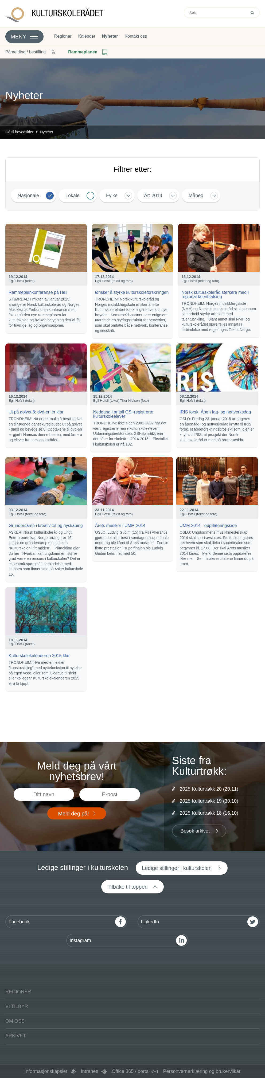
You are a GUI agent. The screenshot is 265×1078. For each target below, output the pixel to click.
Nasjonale (28, 195)
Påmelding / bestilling (25, 52)
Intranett (90, 1071)
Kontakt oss (135, 36)
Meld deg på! (73, 814)
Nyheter (110, 36)
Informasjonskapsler (45, 1071)
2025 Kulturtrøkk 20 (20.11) (209, 789)
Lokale (72, 195)
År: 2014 (153, 195)
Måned (196, 195)
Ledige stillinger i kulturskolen (177, 868)
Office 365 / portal (131, 1071)
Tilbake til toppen (127, 887)
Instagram (80, 940)
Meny (18, 37)
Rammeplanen (82, 52)
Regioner (63, 36)
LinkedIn (150, 921)
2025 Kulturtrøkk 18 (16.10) (209, 813)
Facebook (19, 921)
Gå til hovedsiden (19, 132)
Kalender (86, 36)
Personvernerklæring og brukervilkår (201, 1071)
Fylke (112, 195)
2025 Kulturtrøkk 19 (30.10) (209, 801)
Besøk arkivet (195, 831)
